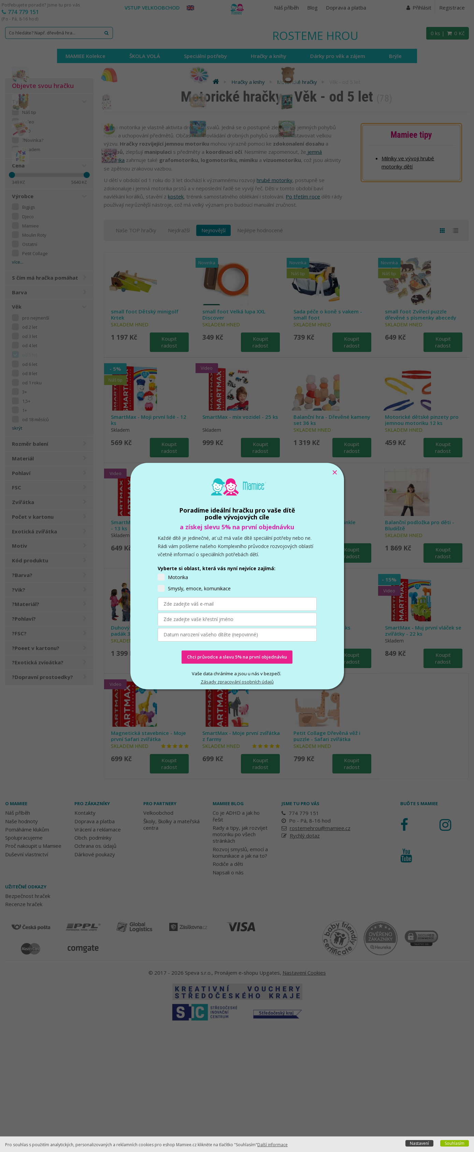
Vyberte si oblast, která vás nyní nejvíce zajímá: (216, 568)
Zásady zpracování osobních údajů (237, 682)
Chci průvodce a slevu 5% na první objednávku (237, 657)
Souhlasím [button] (454, 1143)
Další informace (272, 1145)
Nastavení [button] (419, 1143)
